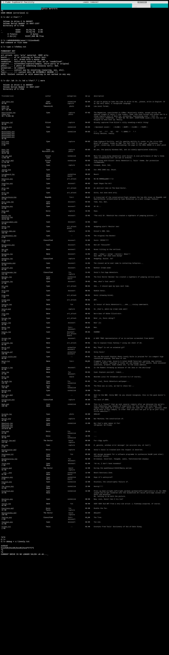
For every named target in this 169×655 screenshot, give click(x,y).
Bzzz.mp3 (5, 451)
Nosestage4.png (8, 163)
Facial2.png (7, 562)
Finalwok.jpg (7, 331)
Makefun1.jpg (7, 495)
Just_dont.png (7, 122)
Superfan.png (7, 217)
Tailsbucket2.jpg (9, 278)
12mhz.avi (6, 137)
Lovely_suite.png (9, 417)
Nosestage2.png (8, 159)
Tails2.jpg (6, 588)
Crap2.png (6, 352)
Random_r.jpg (7, 430)
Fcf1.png (5, 169)
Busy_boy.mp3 (7, 462)
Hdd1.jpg (5, 127)
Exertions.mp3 (7, 593)
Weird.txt (6, 423)
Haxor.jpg (6, 384)
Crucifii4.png (7, 573)
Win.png (5, 520)
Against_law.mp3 (8, 515)
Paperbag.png (7, 244)
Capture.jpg (7, 357)
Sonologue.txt (7, 531)
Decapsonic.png (8, 288)
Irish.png (6, 283)
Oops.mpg (5, 180)
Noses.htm (6, 196)
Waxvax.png (6, 457)
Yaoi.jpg (5, 435)
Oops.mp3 (5, 249)
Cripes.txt (6, 614)
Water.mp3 (6, 509)
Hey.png (5, 294)
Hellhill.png (7, 582)
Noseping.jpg (7, 299)
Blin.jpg (5, 441)
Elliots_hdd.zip (8, 272)
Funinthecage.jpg (9, 320)
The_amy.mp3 (7, 186)
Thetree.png (7, 604)
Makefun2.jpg (7, 497)
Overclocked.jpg (8, 135)
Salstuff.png (7, 315)
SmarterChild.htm (9, 233)
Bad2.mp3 (5, 472)
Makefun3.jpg (7, 499)
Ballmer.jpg (7, 325)
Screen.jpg (6, 396)
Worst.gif (6, 407)
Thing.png (6, 541)
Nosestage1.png (8, 157)
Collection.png (8, 467)
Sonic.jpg (6, 267)
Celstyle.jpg (7, 257)
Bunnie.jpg (6, 254)
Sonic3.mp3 (6, 362)
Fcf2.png (5, 171)
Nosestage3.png (8, 161)
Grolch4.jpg (7, 484)
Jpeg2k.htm (6, 202)
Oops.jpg (5, 178)
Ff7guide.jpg (7, 401)
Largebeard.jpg (8, 207)
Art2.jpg (5, 228)
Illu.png (5, 368)
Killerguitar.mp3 (9, 525)
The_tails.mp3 (7, 191)
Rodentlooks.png (8, 309)
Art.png (5, 336)
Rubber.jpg (6, 378)
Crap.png (5, 346)
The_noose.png (7, 568)
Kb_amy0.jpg (7, 446)
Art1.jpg (5, 223)
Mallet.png (6, 489)
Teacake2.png (7, 609)
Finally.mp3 (7, 546)
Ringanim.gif (7, 412)
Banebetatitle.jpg (9, 536)
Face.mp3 (5, 504)
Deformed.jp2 (7, 147)
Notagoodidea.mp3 (9, 598)
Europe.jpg (6, 373)
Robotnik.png (7, 212)
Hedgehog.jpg (7, 304)
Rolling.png (7, 152)
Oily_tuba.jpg (7, 239)
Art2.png (5, 341)
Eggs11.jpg (6, 389)
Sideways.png (7, 557)
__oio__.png (7, 552)
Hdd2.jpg (5, 130)
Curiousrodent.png (9, 262)
